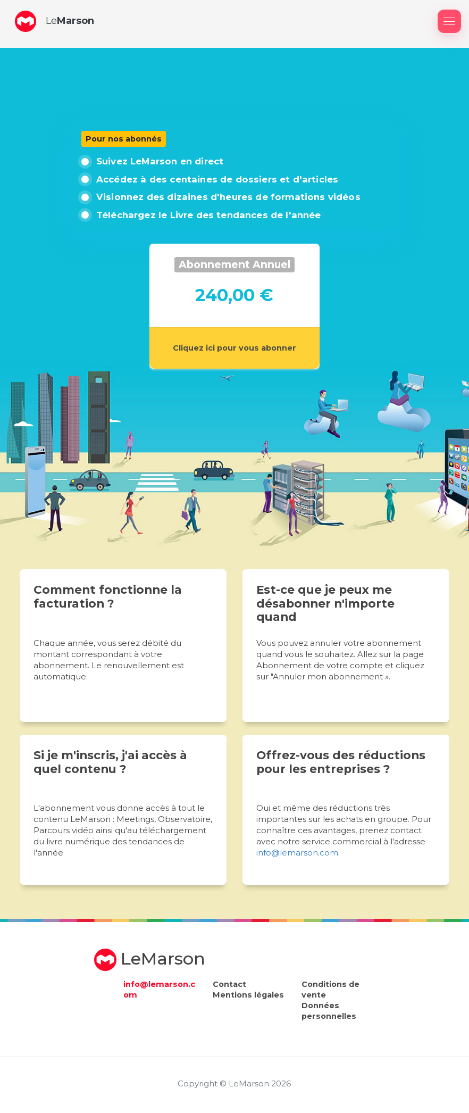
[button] (25, 21)
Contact (229, 984)
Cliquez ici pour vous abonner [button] (234, 348)
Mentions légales (248, 995)
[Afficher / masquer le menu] (449, 21)
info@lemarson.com (297, 853)
